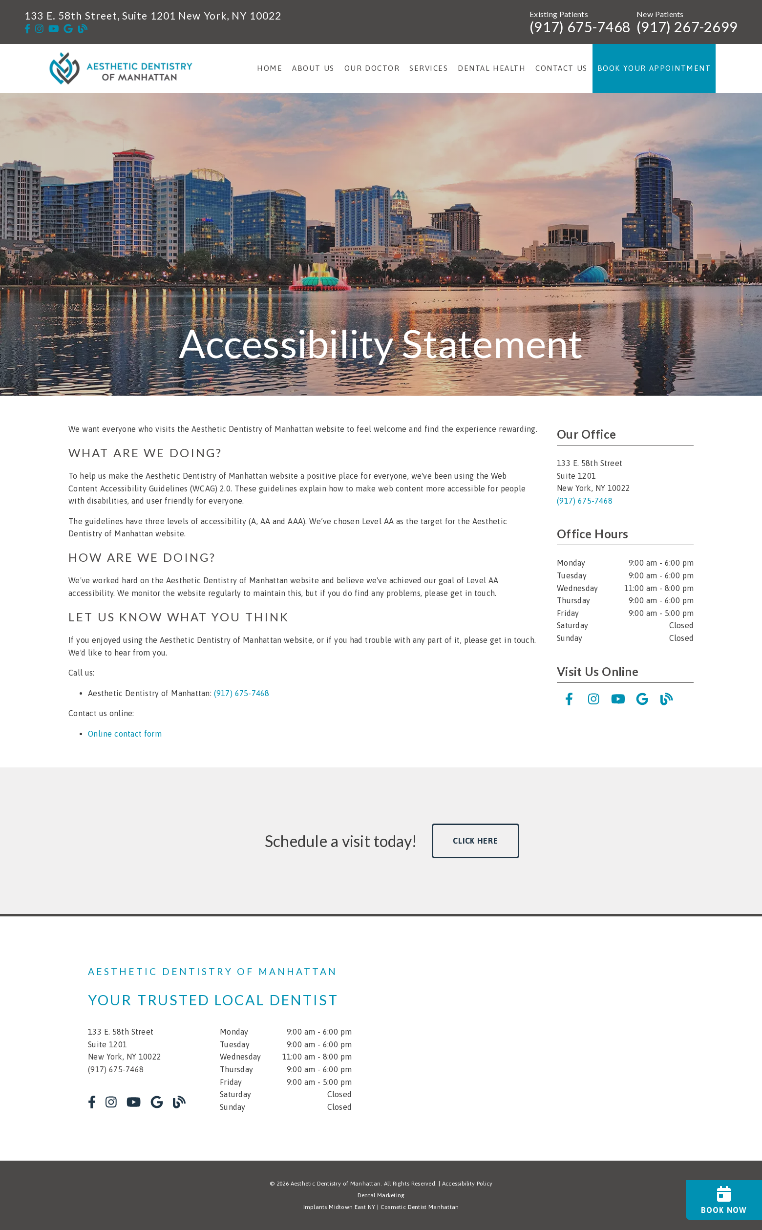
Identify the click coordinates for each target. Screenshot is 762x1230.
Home (269, 68)
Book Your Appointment (654, 68)
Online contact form (125, 733)
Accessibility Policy (467, 1183)
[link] (27, 28)
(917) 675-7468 (580, 27)
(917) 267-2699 (687, 27)
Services (428, 68)
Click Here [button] (475, 840)
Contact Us (561, 68)
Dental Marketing (381, 1195)
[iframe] (557, 1038)
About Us (313, 68)
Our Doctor (372, 68)
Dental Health (492, 68)
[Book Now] (723, 1200)
